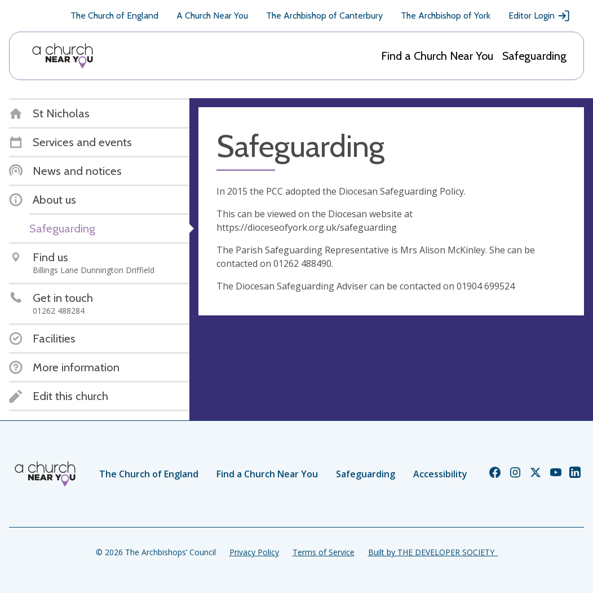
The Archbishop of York (445, 15)
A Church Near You (212, 15)
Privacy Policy (254, 552)
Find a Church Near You (437, 56)
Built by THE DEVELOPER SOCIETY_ (433, 552)
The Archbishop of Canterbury (324, 15)
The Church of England (114, 15)
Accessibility (440, 474)
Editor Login (539, 16)
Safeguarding (534, 56)
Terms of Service (324, 552)
